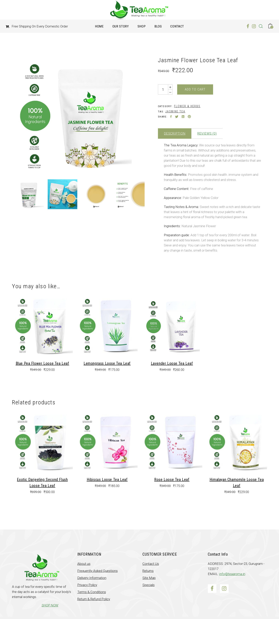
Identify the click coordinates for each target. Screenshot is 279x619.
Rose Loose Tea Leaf (171, 479)
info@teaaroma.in (232, 574)
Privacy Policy (87, 585)
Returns (148, 571)
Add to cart (195, 89)
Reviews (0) (207, 133)
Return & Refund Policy (93, 599)
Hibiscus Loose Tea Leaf (107, 479)
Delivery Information (91, 578)
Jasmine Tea (175, 111)
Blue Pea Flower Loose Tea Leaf (42, 363)
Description (174, 133)
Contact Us (150, 564)
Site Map (149, 578)
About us (83, 564)
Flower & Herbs (187, 106)
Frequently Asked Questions (97, 571)
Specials (148, 585)
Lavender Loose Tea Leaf (172, 363)
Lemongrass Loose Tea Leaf (107, 363)
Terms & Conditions (91, 592)
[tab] (174, 133)
